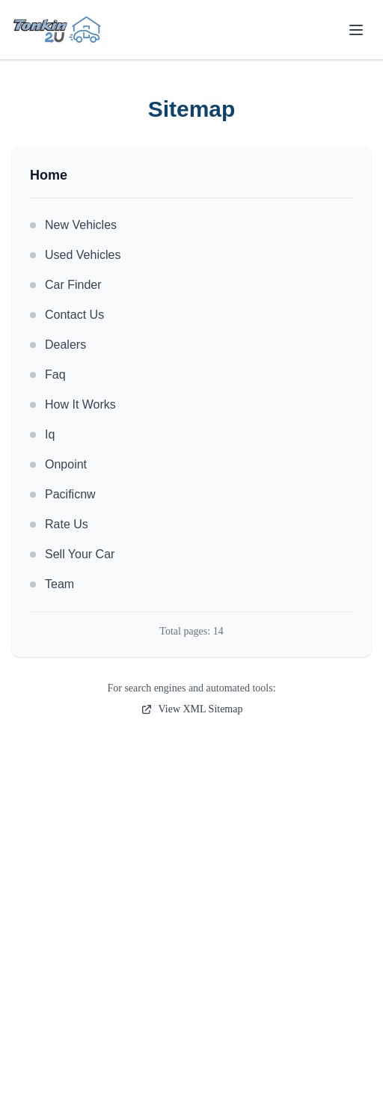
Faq (48, 374)
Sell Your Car (72, 554)
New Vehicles (73, 225)
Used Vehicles (75, 254)
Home (48, 175)
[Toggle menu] (356, 30)
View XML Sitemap (192, 709)
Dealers (58, 344)
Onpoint (58, 464)
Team (52, 584)
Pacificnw (63, 494)
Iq (42, 434)
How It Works (73, 404)
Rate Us (59, 524)
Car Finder (66, 284)
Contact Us (67, 314)
